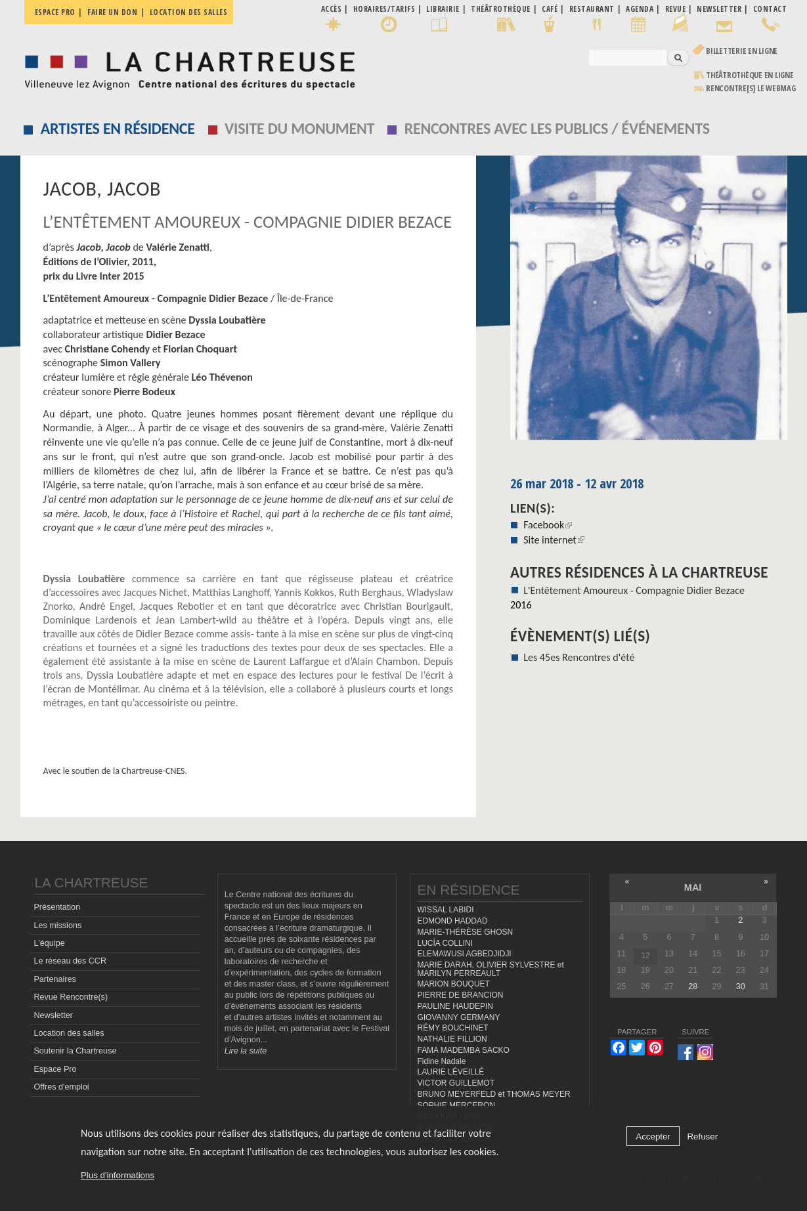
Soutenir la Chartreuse (74, 1050)
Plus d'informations (117, 1175)
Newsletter (53, 1015)
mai (693, 887)
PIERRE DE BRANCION (460, 995)
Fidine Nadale (441, 1061)
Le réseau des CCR (69, 961)
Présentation (56, 907)
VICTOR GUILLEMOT (455, 1083)
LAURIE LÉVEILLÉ (450, 1071)
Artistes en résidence (118, 128)
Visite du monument (299, 128)
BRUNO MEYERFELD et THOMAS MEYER (493, 1094)
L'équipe (48, 943)
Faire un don (112, 12)
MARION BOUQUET (453, 983)
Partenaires (54, 979)
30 (740, 986)
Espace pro (55, 12)
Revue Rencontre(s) (70, 997)
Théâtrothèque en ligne (750, 75)
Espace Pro (54, 1069)
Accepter (653, 1136)
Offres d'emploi (61, 1087)
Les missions (57, 925)
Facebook (547, 525)
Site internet (553, 540)
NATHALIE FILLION (452, 1039)
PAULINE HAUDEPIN (455, 1006)
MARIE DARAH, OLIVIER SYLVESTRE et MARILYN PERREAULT (490, 969)
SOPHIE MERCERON (455, 1105)
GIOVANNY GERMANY (458, 1017)
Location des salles (189, 12)
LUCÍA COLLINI (444, 943)
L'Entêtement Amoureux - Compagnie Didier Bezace (634, 590)
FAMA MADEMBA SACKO (463, 1050)
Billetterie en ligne (741, 50)
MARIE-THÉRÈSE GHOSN (465, 932)
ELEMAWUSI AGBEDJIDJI (464, 953)
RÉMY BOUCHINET (452, 1027)
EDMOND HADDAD (452, 920)
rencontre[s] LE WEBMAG (751, 88)
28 (692, 986)
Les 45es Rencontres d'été (578, 657)
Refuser (702, 1136)
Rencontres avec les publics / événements (557, 128)
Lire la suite (246, 1050)
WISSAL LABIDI (445, 909)
